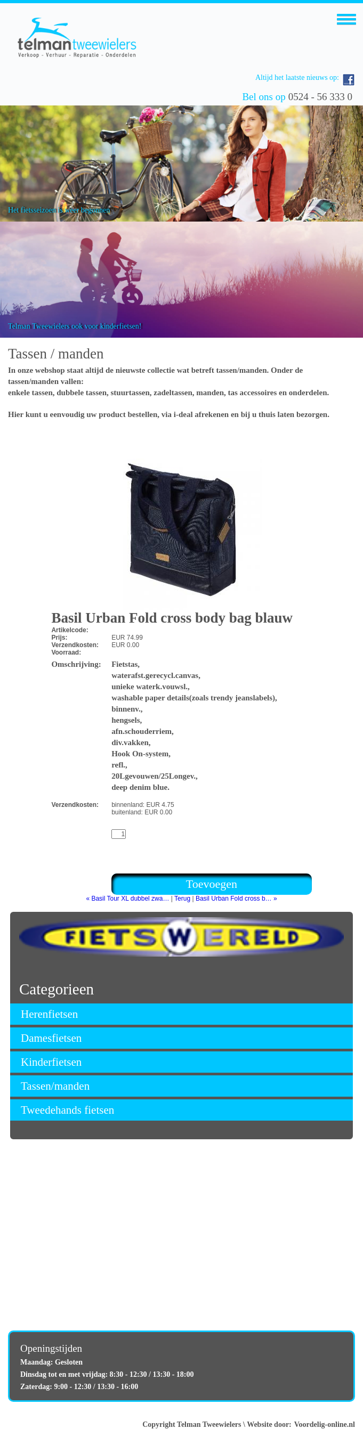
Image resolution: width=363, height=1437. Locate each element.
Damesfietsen (51, 1038)
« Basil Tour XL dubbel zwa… (127, 898)
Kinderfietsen (51, 1062)
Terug (182, 898)
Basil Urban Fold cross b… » (236, 898)
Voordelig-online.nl (324, 1424)
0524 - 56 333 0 (320, 96)
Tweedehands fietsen (67, 1110)
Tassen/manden (55, 1086)
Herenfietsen (49, 1014)
